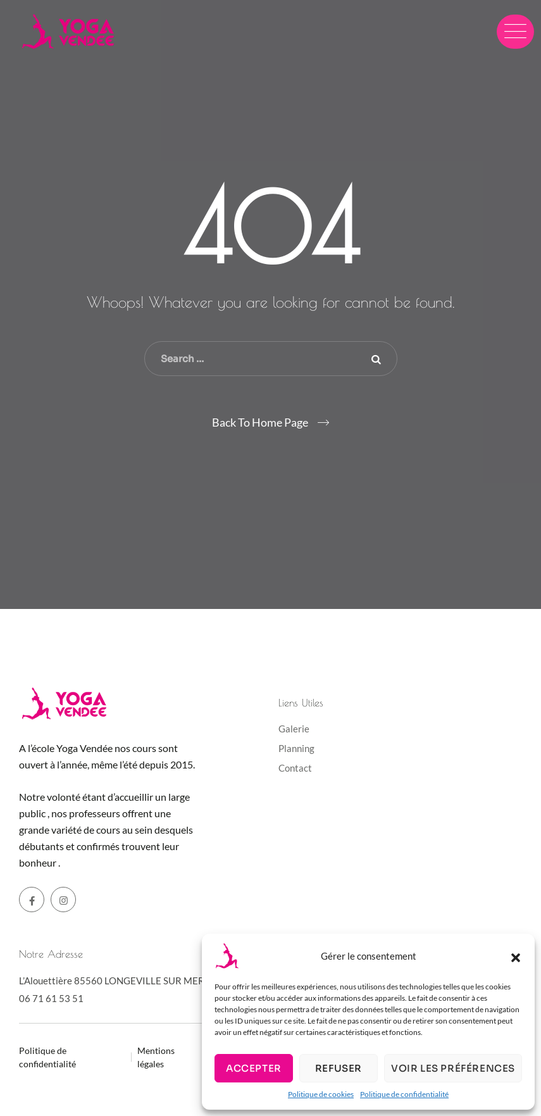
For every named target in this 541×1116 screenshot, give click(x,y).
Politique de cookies (321, 1094)
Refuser (338, 1068)
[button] (515, 956)
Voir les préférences (453, 1068)
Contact (295, 768)
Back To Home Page (260, 422)
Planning (296, 748)
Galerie (293, 728)
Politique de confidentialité (404, 1094)
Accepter (254, 1068)
